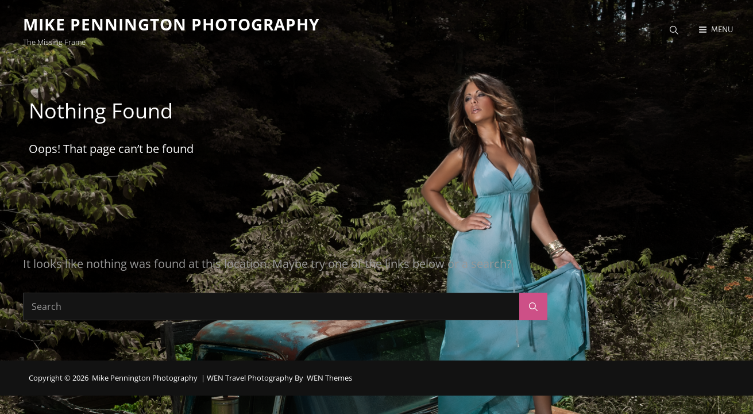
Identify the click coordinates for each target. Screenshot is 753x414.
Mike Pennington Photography (171, 24)
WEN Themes (329, 378)
